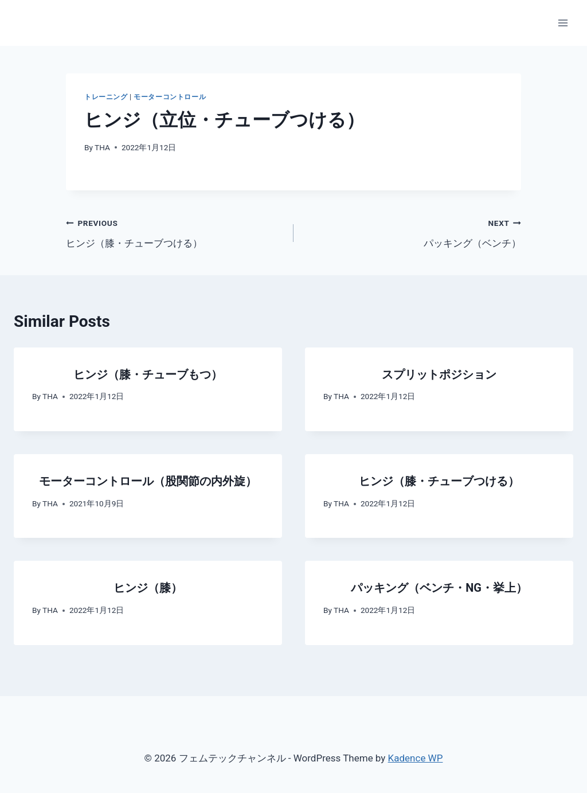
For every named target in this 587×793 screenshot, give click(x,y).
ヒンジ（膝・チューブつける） (175, 232)
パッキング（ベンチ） (412, 232)
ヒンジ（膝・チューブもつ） (147, 374)
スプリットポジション (439, 374)
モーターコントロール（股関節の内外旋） (148, 481)
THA (102, 147)
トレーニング (106, 97)
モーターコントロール (170, 97)
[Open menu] (562, 23)
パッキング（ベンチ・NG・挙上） (439, 588)
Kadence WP (415, 758)
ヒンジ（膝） (148, 588)
